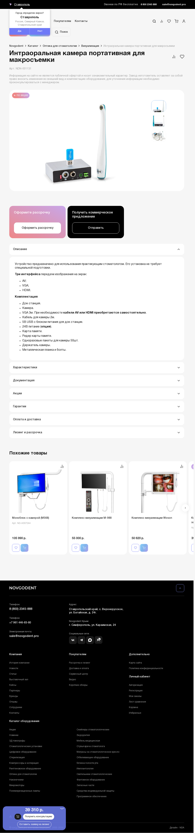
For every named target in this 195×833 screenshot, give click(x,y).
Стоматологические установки (25, 746)
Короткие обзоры (78, 685)
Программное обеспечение (91, 796)
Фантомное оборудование (91, 780)
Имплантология (85, 769)
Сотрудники (15, 707)
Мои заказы (135, 696)
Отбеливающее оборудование (93, 758)
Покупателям (62, 21)
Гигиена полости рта (87, 763)
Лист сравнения (137, 702)
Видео (72, 680)
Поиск (61, 32)
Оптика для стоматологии (23, 774)
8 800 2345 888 (149, 5)
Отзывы (13, 702)
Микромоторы (16, 785)
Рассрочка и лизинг (79, 663)
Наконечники (16, 780)
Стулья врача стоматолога (91, 746)
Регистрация (135, 691)
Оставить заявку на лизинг (34, 824)
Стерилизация (17, 758)
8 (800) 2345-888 (20, 609)
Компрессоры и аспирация (24, 763)
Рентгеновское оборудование (25, 769)
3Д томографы (17, 741)
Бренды (13, 696)
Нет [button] (39, 31)
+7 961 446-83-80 (20, 623)
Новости (13, 668)
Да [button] (19, 31)
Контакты (81, 21)
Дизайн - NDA (177, 828)
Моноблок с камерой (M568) (30, 518)
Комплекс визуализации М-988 (92, 518)
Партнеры (14, 691)
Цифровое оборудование (22, 752)
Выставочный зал (18, 680)
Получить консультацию (38, 817)
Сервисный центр (78, 674)
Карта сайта (135, 663)
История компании (19, 663)
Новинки (13, 735)
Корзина (133, 707)
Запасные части (85, 785)
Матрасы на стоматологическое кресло (98, 752)
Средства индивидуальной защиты (95, 791)
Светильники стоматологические (94, 774)
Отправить (96, 228)
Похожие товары (28, 453)
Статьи (13, 674)
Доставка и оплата (79, 668)
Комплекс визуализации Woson (152, 518)
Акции (12, 730)
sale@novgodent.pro (174, 5)
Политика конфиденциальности (146, 668)
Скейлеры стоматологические (93, 730)
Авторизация (136, 685)
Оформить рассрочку (37, 228)
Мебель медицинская (88, 741)
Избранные (135, 713)
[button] (185, 508)
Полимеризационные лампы (24, 791)
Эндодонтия (83, 735)
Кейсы (12, 685)
